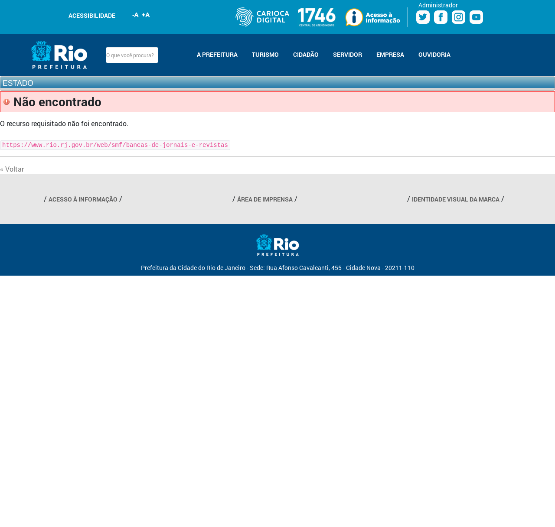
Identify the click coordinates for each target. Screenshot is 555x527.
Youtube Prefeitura (476, 17)
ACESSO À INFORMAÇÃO (83, 199)
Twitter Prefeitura (423, 17)
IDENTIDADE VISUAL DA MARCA (456, 199)
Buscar (165, 55)
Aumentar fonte (146, 14)
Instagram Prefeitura (458, 17)
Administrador (438, 5)
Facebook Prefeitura (440, 17)
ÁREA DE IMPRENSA (265, 199)
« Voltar (12, 168)
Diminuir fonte (136, 14)
